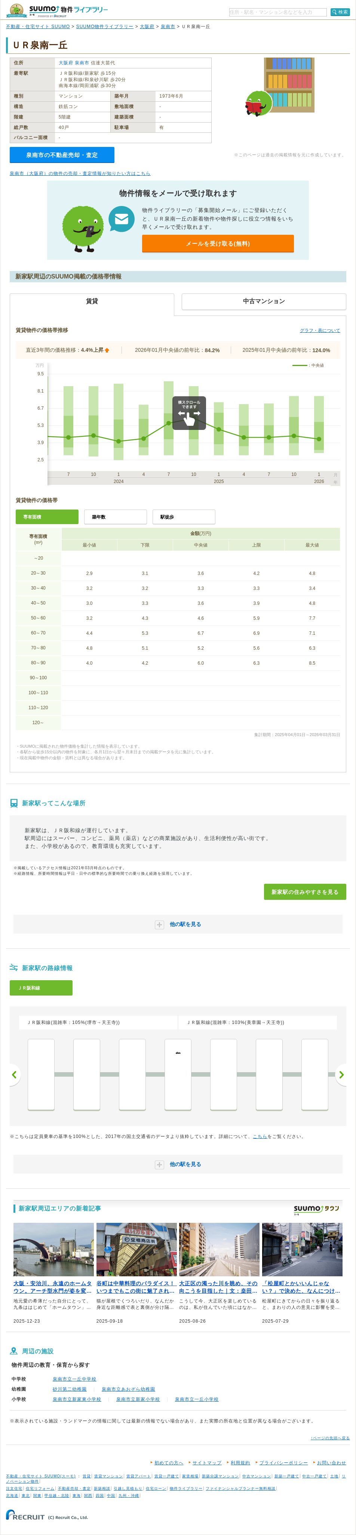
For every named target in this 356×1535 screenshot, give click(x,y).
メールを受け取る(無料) (218, 243)
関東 (37, 1496)
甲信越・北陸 (56, 1496)
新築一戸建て (286, 1476)
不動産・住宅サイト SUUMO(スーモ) (41, 1476)
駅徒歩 (167, 517)
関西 (88, 1496)
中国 (111, 1496)
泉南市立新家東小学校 (77, 1399)
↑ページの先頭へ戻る (330, 1438)
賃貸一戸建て (166, 1476)
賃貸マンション (108, 1476)
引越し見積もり (128, 1488)
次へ (340, 1074)
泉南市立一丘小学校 (197, 1399)
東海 (77, 1496)
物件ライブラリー (186, 1488)
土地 (334, 1476)
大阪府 (147, 26)
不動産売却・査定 (74, 1488)
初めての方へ (169, 1462)
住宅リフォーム (40, 1488)
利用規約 (240, 1462)
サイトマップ (207, 1462)
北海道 (12, 1496)
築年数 (98, 517)
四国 (100, 1496)
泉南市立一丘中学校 (74, 1379)
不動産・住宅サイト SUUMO (38, 26)
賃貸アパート (138, 1476)
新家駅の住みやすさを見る (305, 892)
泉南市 (168, 26)
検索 (343, 12)
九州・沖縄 (129, 1496)
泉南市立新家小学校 (138, 1399)
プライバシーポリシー (284, 1462)
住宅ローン (156, 1488)
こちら (260, 1136)
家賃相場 (190, 1476)
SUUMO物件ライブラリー (105, 26)
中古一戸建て (314, 1476)
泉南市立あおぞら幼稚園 (128, 1389)
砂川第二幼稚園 (70, 1389)
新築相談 (102, 1488)
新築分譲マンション (220, 1476)
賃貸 (87, 1476)
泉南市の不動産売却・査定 (62, 155)
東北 (26, 1496)
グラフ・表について (320, 330)
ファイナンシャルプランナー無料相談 (241, 1488)
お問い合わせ (331, 1462)
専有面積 (32, 517)
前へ (15, 1074)
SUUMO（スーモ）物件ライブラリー (57, 11)
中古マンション (256, 1476)
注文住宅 (14, 1488)
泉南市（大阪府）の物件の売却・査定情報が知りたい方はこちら (80, 173)
